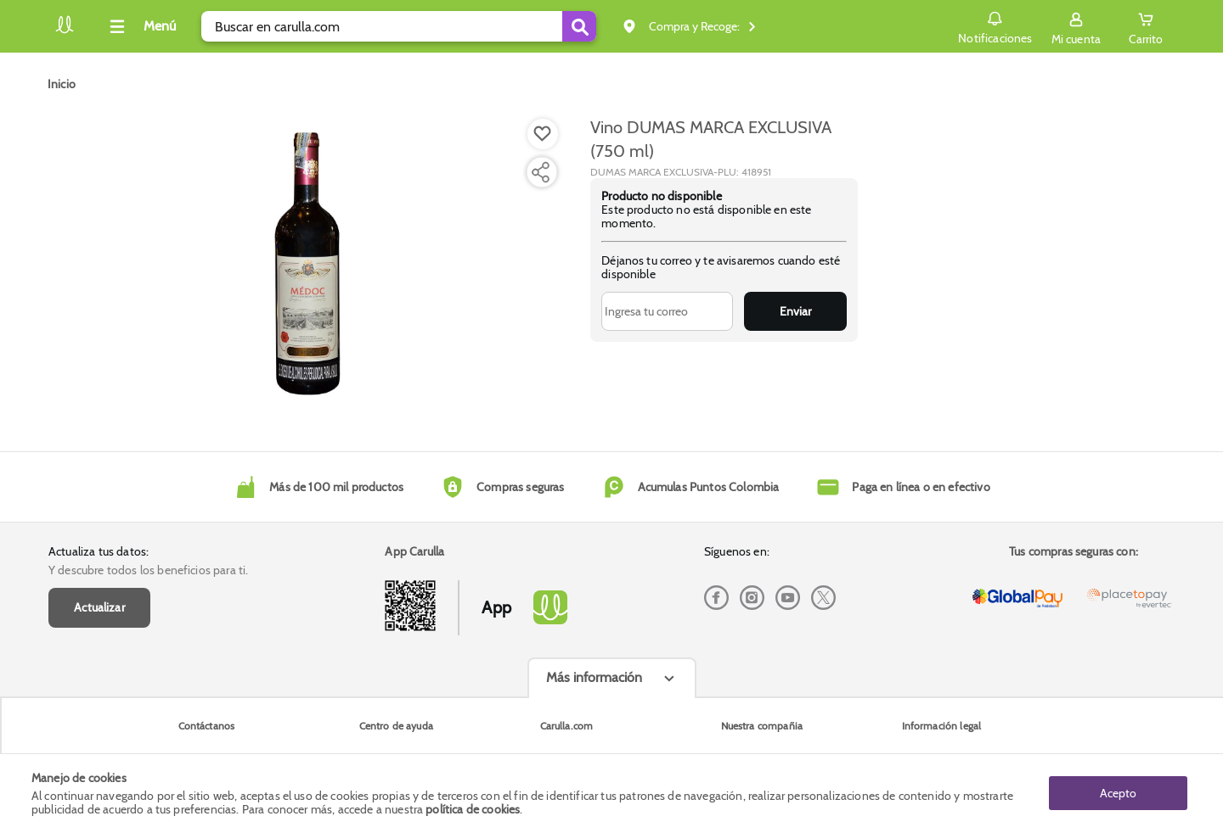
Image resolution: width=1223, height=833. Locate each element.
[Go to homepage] (62, 84)
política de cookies (473, 809)
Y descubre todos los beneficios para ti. (148, 570)
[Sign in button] (1076, 26)
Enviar (795, 311)
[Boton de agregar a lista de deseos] (542, 134)
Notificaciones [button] (995, 25)
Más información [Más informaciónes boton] (594, 677)
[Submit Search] (579, 26)
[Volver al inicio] (65, 31)
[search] (398, 26)
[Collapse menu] (140, 26)
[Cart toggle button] (1145, 26)
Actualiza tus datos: (98, 551)
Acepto (1118, 793)
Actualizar (99, 607)
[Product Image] (307, 263)
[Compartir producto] (540, 172)
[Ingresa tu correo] (667, 311)
